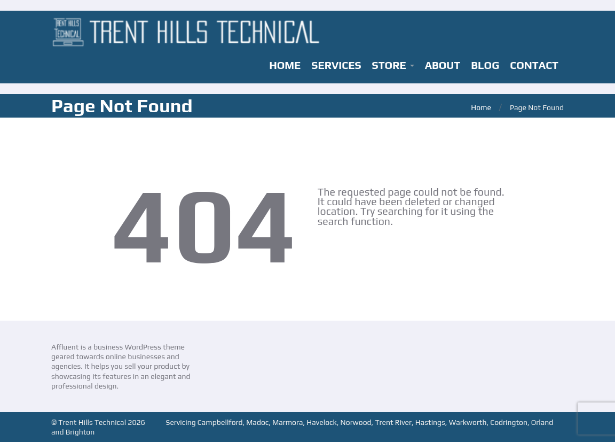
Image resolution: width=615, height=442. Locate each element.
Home (481, 107)
